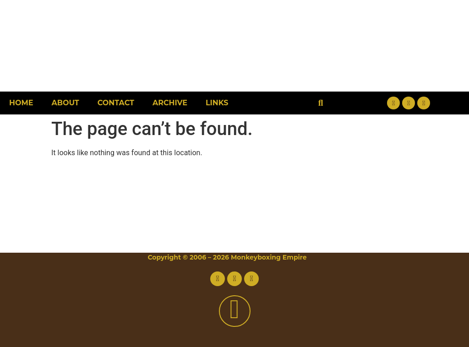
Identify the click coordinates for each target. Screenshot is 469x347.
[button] (321, 103)
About (65, 102)
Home (21, 102)
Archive (170, 102)
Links (217, 102)
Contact (116, 102)
